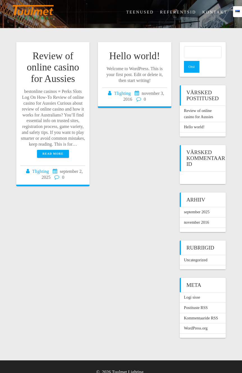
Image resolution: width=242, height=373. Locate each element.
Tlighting (40, 171)
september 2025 (197, 200)
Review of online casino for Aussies (53, 67)
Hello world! (134, 56)
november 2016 (196, 210)
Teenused (140, 12)
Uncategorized (196, 248)
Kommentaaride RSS (201, 306)
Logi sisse (192, 285)
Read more (53, 153)
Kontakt (214, 12)
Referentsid (178, 12)
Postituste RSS (196, 296)
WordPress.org (196, 316)
